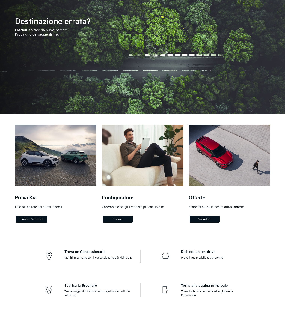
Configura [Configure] (118, 219)
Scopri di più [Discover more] (204, 219)
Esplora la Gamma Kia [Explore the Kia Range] (31, 219)
